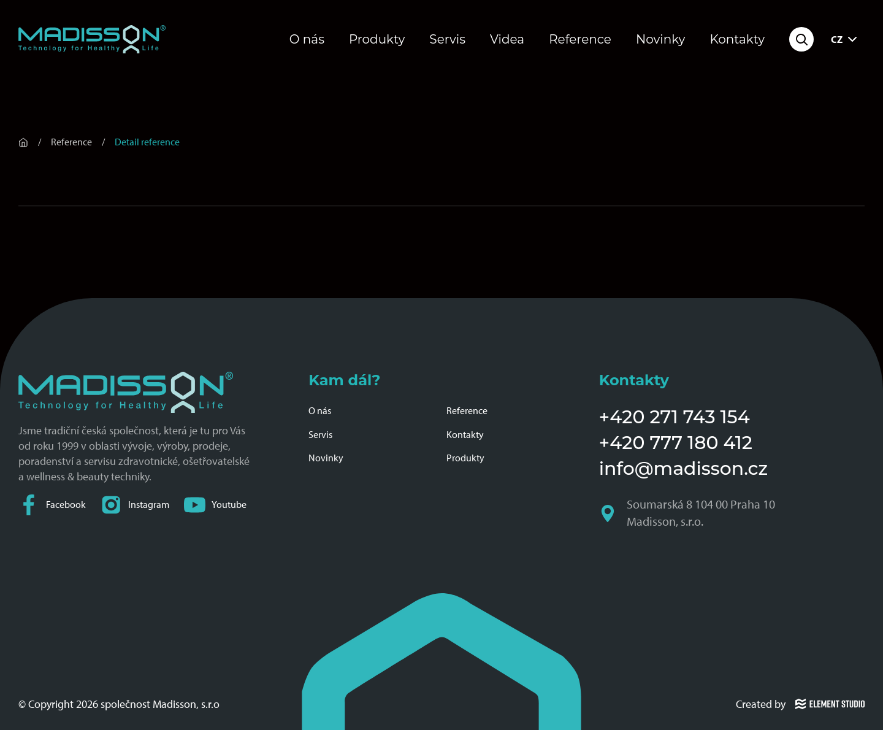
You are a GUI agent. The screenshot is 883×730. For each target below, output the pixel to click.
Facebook (52, 504)
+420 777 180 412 (675, 442)
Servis (447, 39)
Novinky (661, 39)
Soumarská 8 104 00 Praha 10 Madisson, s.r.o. (688, 513)
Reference (580, 39)
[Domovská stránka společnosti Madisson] (92, 39)
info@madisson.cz (683, 468)
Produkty (377, 39)
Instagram (135, 504)
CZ (845, 39)
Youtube (215, 504)
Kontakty (737, 39)
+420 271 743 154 (674, 416)
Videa (507, 39)
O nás (306, 39)
